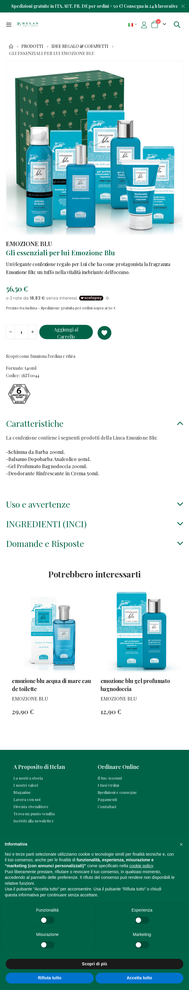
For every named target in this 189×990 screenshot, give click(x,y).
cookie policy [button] (141, 865)
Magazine (22, 792)
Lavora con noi (26, 799)
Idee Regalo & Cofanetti (79, 46)
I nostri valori (25, 785)
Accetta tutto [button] (139, 977)
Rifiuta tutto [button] (49, 977)
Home (11, 46)
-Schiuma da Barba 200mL (35, 452)
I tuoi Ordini (108, 785)
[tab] (94, 424)
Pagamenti (107, 799)
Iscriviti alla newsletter (33, 820)
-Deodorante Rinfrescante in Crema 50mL (52, 473)
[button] (181, 844)
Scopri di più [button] (94, 963)
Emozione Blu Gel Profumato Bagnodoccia (135, 684)
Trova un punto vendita (34, 813)
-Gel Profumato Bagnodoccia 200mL (46, 466)
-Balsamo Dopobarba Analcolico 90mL (48, 459)
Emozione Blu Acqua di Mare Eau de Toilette (51, 684)
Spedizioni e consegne (117, 792)
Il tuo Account (110, 777)
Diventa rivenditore (31, 806)
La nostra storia (28, 777)
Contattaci (107, 806)
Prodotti (32, 46)
